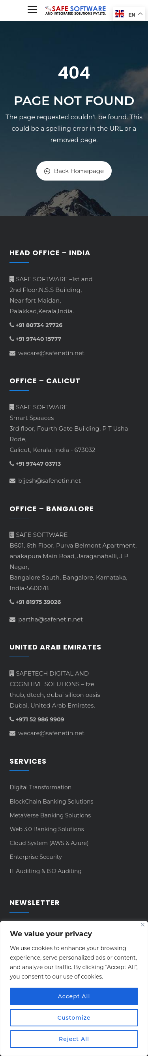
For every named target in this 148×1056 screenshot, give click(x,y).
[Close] (142, 924)
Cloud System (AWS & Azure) (48, 843)
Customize (73, 1017)
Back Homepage (74, 171)
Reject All (74, 1039)
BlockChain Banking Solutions (51, 801)
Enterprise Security (35, 856)
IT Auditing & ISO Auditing (45, 871)
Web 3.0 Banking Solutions (46, 829)
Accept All (74, 996)
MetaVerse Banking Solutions (50, 815)
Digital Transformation (40, 787)
